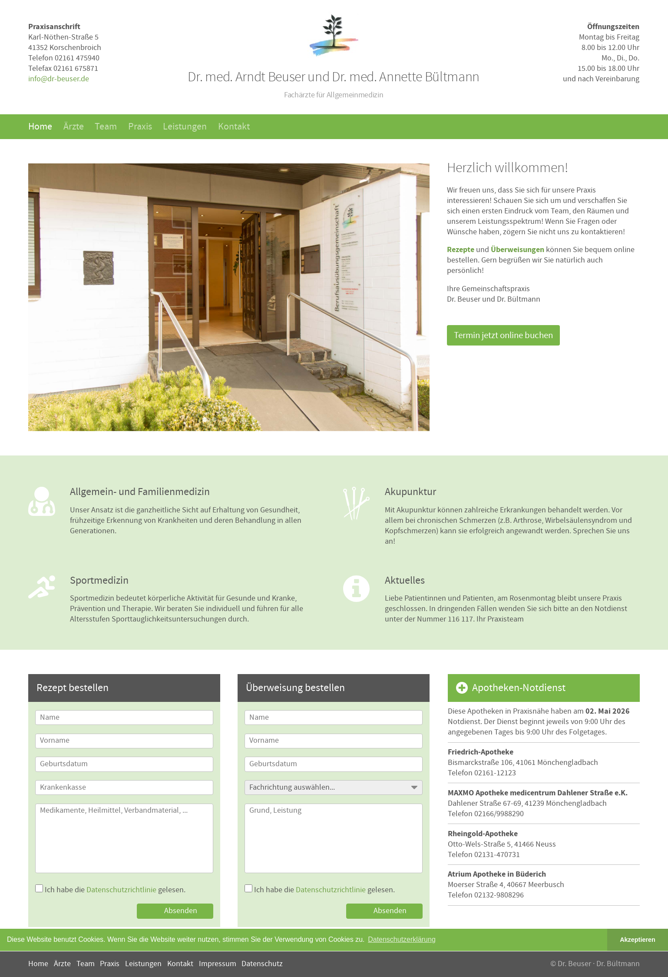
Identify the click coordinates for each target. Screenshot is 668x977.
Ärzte (73, 126)
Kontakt (234, 126)
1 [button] (204, 419)
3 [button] (224, 419)
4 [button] (233, 419)
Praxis (140, 126)
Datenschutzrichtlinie (121, 890)
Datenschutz (262, 964)
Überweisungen (517, 250)
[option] (229, 297)
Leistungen (185, 126)
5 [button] (243, 419)
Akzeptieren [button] (637, 939)
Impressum (217, 964)
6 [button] (253, 419)
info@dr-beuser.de (58, 79)
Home (40, 126)
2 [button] (214, 419)
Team (106, 126)
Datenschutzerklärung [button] (402, 939)
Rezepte (460, 250)
